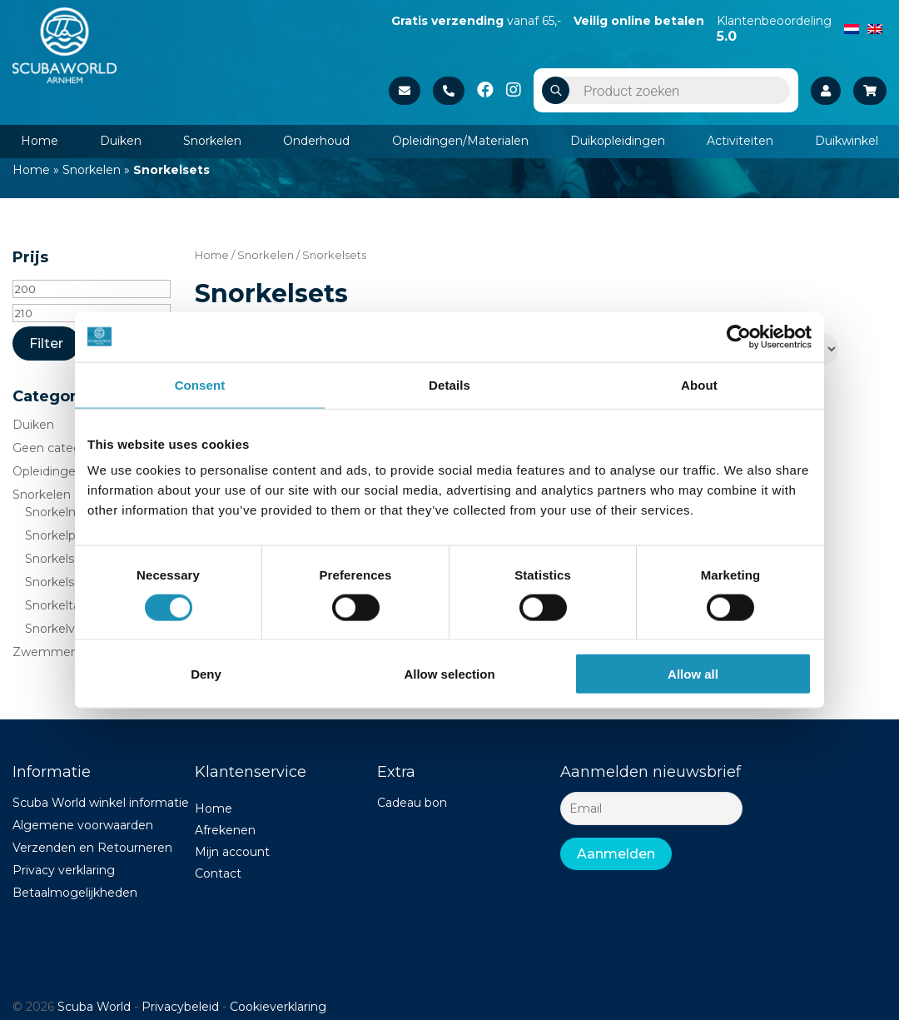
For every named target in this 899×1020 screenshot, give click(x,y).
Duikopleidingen (617, 140)
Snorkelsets (58, 582)
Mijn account (232, 851)
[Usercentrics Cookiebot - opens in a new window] (739, 336)
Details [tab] (449, 384)
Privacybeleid (180, 1006)
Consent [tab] (200, 384)
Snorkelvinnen (66, 628)
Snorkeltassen (66, 605)
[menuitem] (851, 27)
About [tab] (699, 384)
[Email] (651, 808)
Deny (206, 674)
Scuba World (94, 1006)
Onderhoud (316, 140)
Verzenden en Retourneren (92, 847)
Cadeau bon (412, 802)
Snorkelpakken (68, 535)
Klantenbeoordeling (774, 28)
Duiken (121, 140)
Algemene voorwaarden (82, 825)
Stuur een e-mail (404, 90)
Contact (218, 873)
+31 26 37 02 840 (448, 90)
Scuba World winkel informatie (100, 802)
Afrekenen (225, 830)
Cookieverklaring (278, 1006)
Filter (46, 343)
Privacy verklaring (63, 870)
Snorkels (49, 558)
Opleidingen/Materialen (460, 140)
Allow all (693, 674)
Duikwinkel (846, 140)
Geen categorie (57, 447)
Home (39, 140)
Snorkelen (212, 140)
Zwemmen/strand (64, 651)
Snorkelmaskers (71, 512)
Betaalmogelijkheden (74, 892)
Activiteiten (740, 140)
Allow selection (449, 674)
